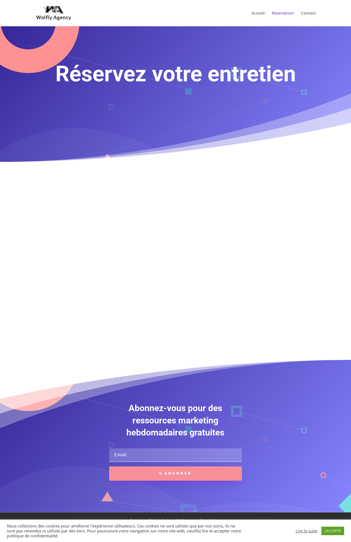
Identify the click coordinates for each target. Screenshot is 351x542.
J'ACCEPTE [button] (333, 530)
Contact (308, 13)
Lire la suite (306, 530)
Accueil (258, 13)
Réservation (283, 13)
